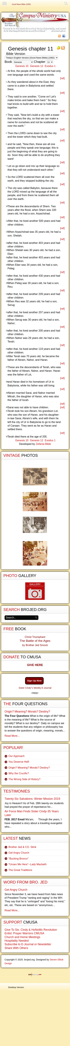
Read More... (12, 735)
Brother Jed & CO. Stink (22, 847)
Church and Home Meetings (22, 937)
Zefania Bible (43, 444)
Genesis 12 (36, 66)
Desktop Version (16, 987)
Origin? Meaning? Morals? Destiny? (27, 711)
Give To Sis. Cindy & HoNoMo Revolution (31, 929)
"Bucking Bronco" (18, 858)
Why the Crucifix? (18, 773)
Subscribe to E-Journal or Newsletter (28, 944)
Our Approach (16, 756)
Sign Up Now (34, 680)
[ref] (62, 78)
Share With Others (16, 948)
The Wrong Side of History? (24, 779)
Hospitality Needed (17, 940)
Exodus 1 (50, 66)
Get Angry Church (18, 852)
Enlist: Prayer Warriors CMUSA (24, 933)
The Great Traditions (20, 870)
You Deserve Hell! (18, 761)
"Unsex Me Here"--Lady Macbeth (27, 864)
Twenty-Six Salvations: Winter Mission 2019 (32, 798)
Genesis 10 (21, 66)
